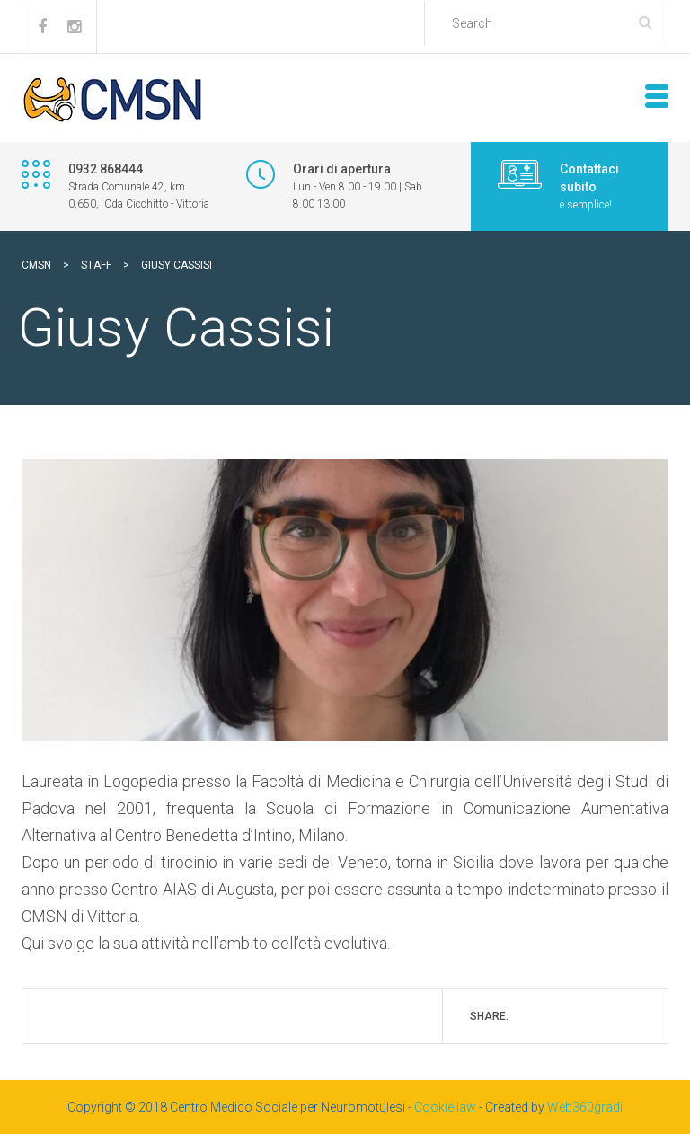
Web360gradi (585, 1107)
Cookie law (445, 1107)
